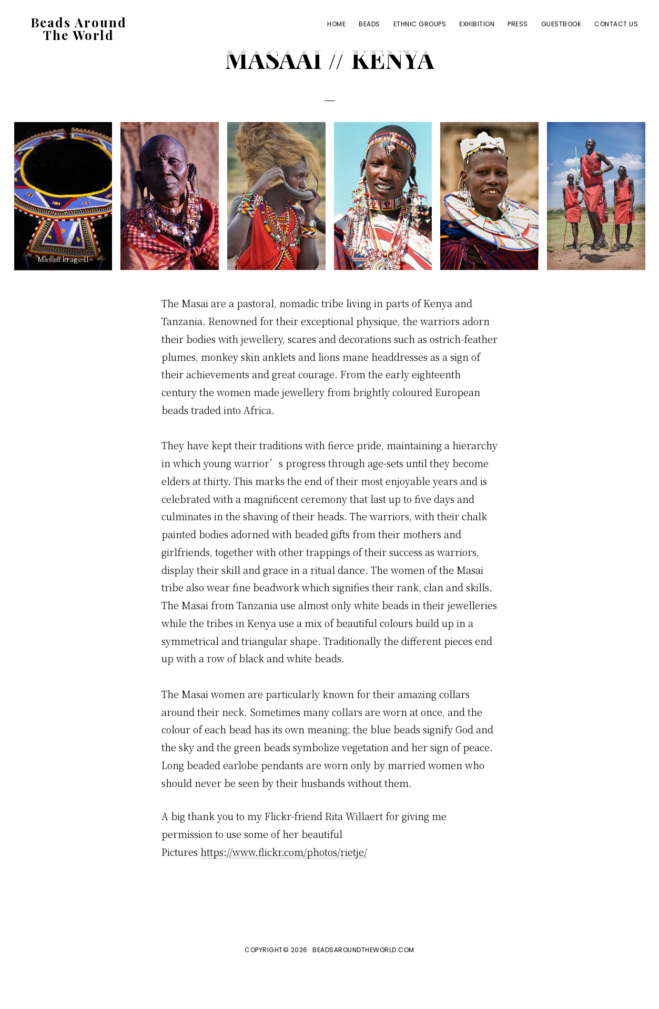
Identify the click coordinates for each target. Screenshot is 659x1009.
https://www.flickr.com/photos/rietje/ (283, 890)
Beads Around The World (79, 31)
